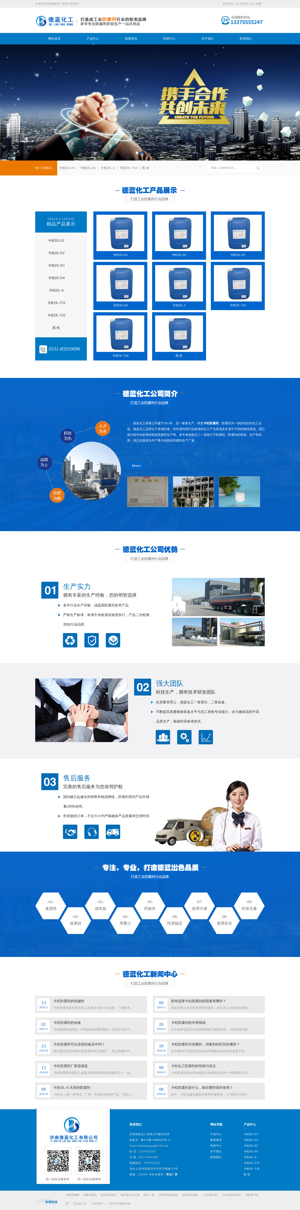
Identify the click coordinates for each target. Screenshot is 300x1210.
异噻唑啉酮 (72, 1195)
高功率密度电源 (168, 1195)
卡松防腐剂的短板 (67, 1023)
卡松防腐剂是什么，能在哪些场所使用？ (202, 1088)
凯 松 (146, 168)
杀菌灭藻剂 (90, 1195)
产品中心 (216, 1134)
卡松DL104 (251, 1151)
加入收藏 (256, 3)
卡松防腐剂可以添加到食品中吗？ (79, 1044)
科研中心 (216, 1145)
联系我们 (228, 3)
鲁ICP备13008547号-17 (156, 1140)
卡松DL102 (88, 168)
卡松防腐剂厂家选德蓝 (70, 1066)
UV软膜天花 (210, 1195)
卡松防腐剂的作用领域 (188, 1023)
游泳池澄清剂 (109, 1195)
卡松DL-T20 (251, 1168)
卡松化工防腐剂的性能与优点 (193, 1066)
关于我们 (216, 1151)
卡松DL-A (108, 168)
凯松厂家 (148, 1195)
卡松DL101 (67, 168)
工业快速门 (97, 1203)
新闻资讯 (216, 1140)
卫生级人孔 (79, 1203)
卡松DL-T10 (128, 168)
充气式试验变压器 (119, 1203)
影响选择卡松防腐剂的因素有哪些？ (198, 1001)
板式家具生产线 (130, 1195)
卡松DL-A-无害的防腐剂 (71, 1088)
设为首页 (242, 3)
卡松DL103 (251, 1145)
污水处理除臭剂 (231, 1195)
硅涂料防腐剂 (190, 1195)
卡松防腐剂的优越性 (68, 1001)
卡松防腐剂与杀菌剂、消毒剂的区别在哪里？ (205, 1044)
